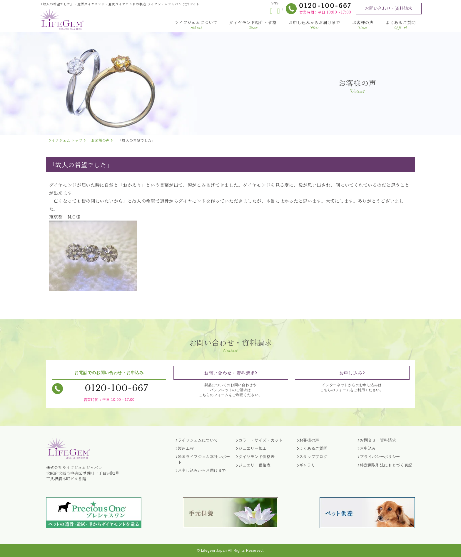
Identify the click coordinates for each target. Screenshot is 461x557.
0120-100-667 (325, 5)
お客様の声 (363, 25)
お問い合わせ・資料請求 (388, 8)
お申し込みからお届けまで (314, 25)
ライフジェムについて (195, 25)
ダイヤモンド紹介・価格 (253, 25)
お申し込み (351, 373)
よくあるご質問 (400, 25)
